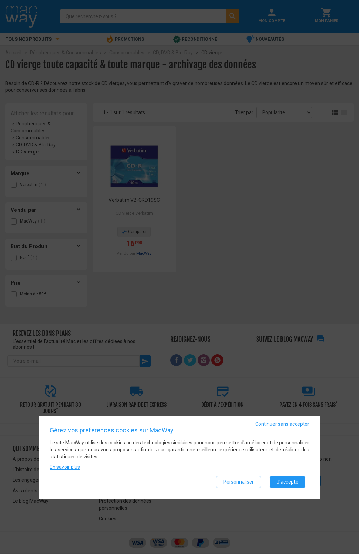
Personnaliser (238, 482)
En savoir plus (65, 467)
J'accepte (287, 482)
